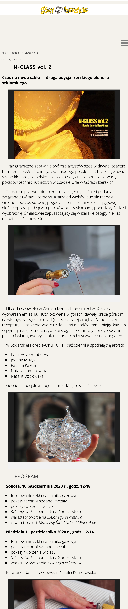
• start (5, 52)
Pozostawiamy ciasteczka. (5, 0)
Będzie (15, 52)
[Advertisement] (64, 27)
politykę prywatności (23, 0)
